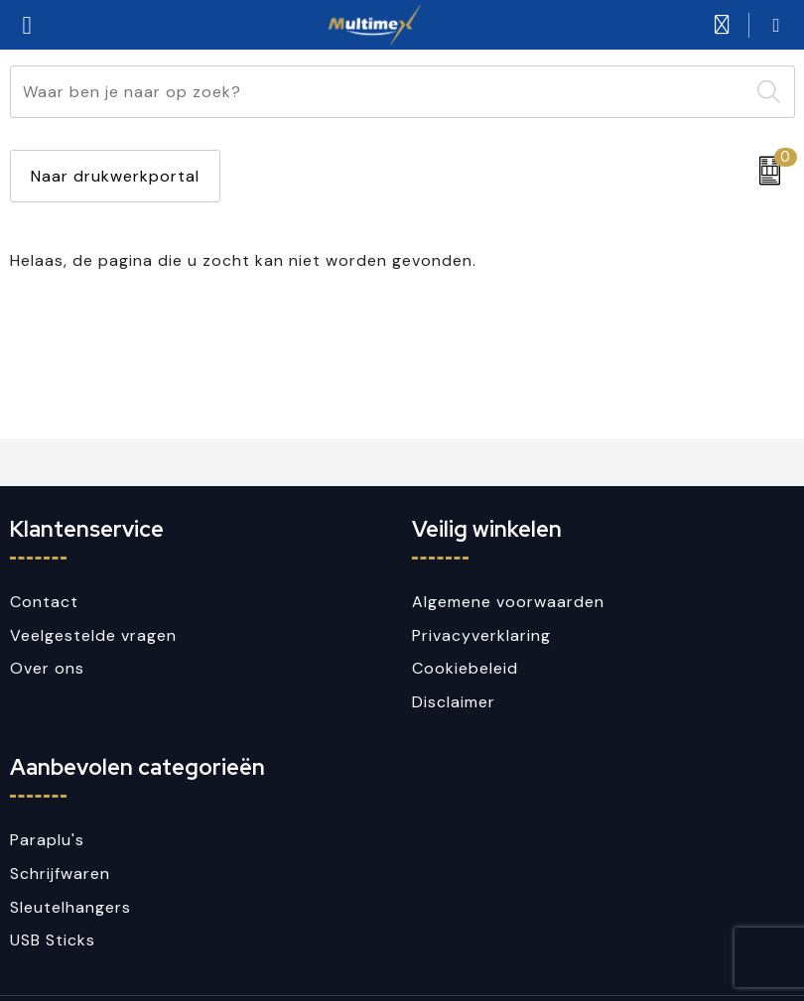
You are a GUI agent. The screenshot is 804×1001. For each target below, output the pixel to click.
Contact (44, 601)
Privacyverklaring (481, 635)
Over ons (47, 668)
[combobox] (379, 91)
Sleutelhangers (70, 907)
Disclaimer (453, 701)
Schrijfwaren (60, 873)
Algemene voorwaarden (508, 601)
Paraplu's (47, 839)
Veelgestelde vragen (93, 635)
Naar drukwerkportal (115, 176)
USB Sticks (52, 940)
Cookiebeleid (465, 668)
